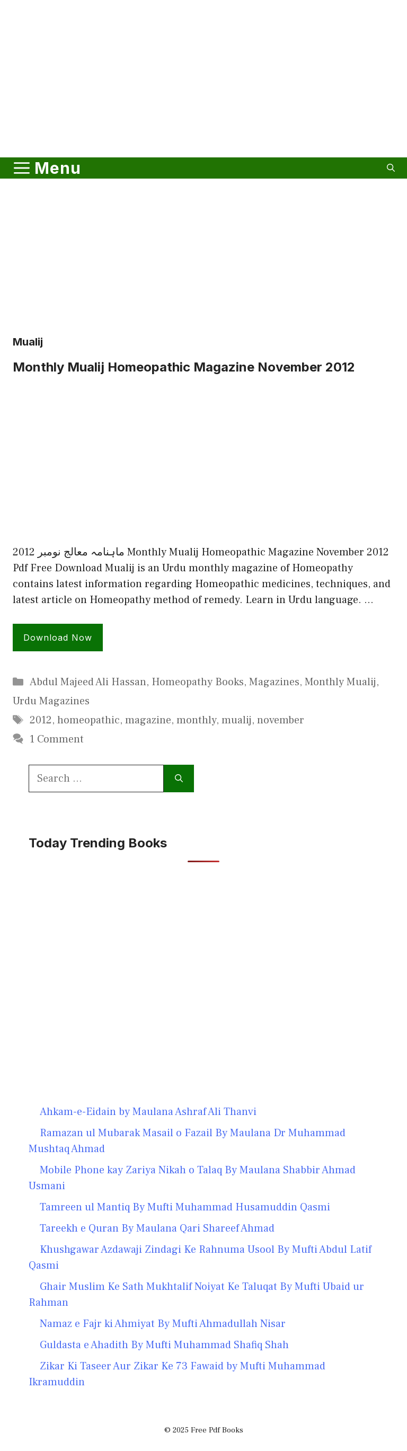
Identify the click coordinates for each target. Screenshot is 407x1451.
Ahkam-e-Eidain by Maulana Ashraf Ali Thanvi (148, 1112)
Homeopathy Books (198, 682)
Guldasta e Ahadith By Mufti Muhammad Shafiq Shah (164, 1345)
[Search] (179, 778)
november (280, 720)
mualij (237, 720)
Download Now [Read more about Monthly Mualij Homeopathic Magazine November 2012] (57, 637)
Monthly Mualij (340, 682)
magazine (148, 720)
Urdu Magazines (51, 701)
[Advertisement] (203, 124)
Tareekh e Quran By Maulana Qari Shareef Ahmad (157, 1228)
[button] (391, 168)
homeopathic (88, 720)
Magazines (274, 682)
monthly (196, 720)
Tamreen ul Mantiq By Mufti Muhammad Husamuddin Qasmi (185, 1207)
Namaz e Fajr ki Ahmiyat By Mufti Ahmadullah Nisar (163, 1324)
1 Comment (57, 739)
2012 (41, 720)
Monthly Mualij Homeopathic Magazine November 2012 (184, 367)
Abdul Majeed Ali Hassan (88, 682)
